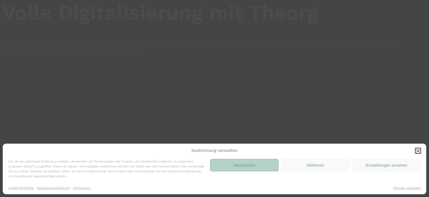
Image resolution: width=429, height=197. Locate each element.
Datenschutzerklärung (53, 188)
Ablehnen (315, 165)
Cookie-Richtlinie (21, 188)
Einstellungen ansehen (386, 165)
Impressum (82, 188)
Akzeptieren (244, 165)
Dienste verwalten (407, 188)
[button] (418, 150)
